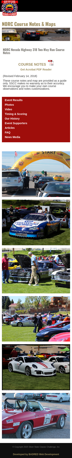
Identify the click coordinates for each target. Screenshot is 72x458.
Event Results (14, 100)
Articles (10, 127)
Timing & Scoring (16, 114)
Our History (12, 118)
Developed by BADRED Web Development (36, 454)
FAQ (7, 132)
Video (8, 109)
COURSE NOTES (32, 64)
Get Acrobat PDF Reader (36, 69)
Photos (9, 104)
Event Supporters (16, 123)
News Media (12, 137)
